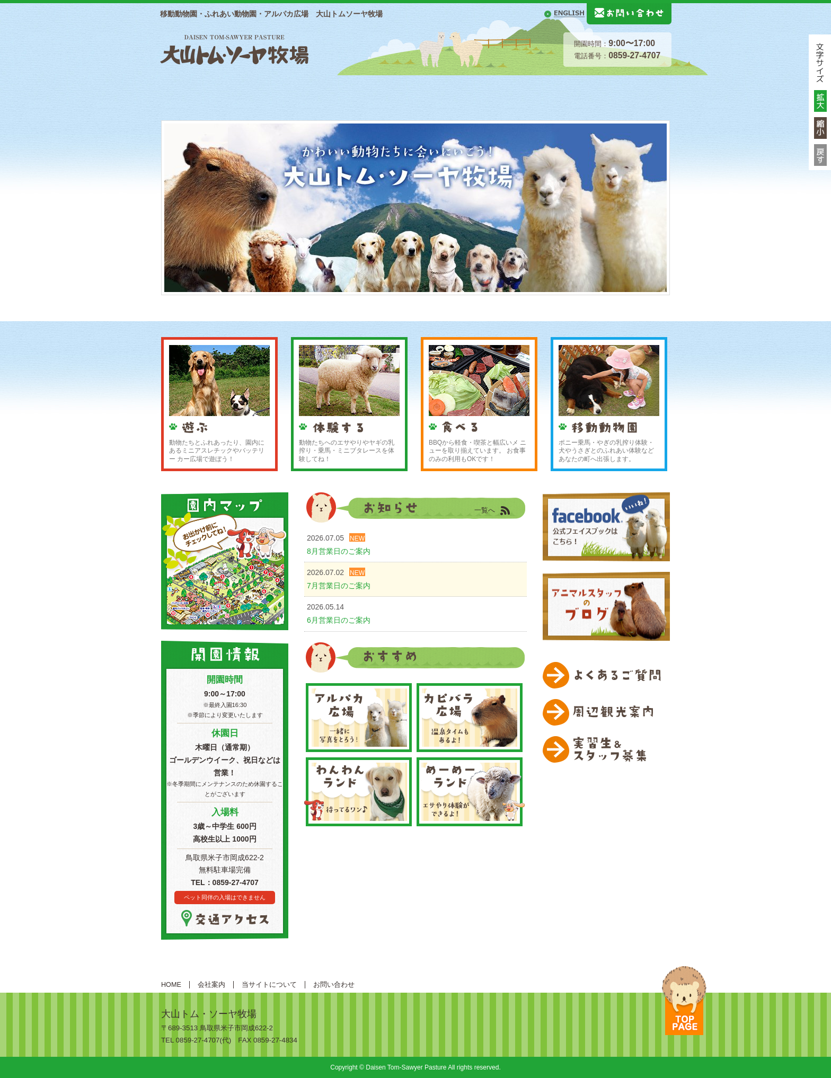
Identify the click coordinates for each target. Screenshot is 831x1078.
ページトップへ (684, 1000)
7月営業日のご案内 (338, 585)
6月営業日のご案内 (338, 620)
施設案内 (292, 91)
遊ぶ (430, 91)
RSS (510, 511)
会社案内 (211, 984)
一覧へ (484, 510)
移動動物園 (637, 91)
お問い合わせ (334, 984)
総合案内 (223, 91)
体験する (499, 91)
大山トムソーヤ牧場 (234, 48)
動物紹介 (361, 91)
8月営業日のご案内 (338, 551)
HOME (174, 91)
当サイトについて (269, 984)
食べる (568, 91)
